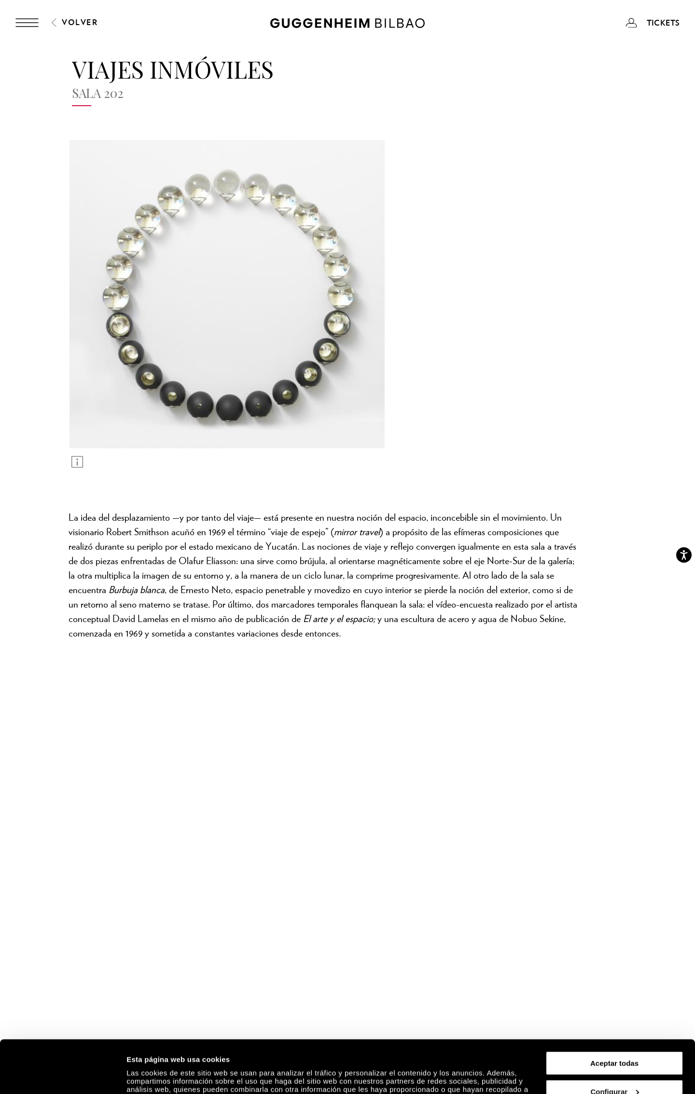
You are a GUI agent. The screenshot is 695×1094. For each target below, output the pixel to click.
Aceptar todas (614, 1014)
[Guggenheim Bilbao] (347, 24)
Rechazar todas (614, 1070)
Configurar (614, 1042)
